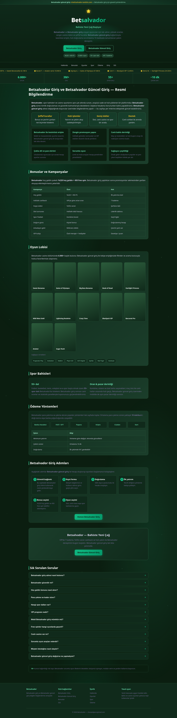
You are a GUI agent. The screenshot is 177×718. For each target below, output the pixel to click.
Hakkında (64, 65)
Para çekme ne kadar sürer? (88, 597)
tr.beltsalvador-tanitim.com (81, 2)
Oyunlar (84, 65)
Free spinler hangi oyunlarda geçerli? (88, 627)
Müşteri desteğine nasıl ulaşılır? (88, 649)
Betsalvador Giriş (74, 48)
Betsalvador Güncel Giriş (99, 48)
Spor (92, 65)
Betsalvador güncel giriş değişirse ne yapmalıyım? (88, 656)
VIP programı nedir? (88, 612)
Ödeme (100, 65)
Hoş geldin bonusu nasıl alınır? (88, 590)
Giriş (108, 65)
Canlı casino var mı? (88, 634)
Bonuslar (74, 65)
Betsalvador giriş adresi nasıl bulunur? (88, 575)
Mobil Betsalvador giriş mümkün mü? (88, 619)
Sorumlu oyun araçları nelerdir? (88, 641)
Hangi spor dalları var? (88, 604)
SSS (115, 65)
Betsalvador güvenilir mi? (88, 582)
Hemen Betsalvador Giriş (88, 517)
